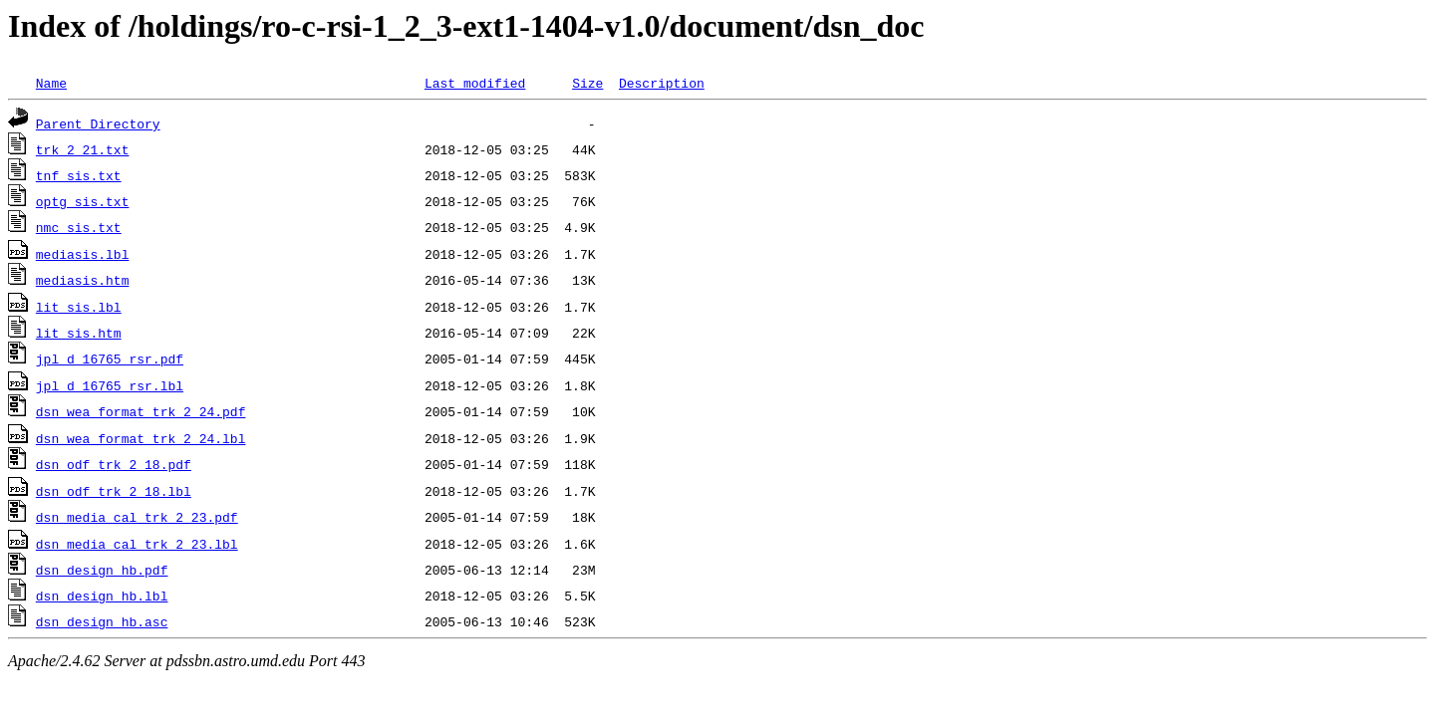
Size (587, 83)
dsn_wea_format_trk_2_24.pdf (141, 411)
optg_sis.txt (83, 201)
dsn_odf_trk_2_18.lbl (113, 491)
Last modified (475, 83)
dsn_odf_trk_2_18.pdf (113, 464)
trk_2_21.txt (83, 149)
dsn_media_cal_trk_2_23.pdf (137, 517)
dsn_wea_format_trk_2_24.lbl (141, 438)
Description (662, 83)
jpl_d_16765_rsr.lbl (109, 385)
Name (51, 83)
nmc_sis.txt (79, 227)
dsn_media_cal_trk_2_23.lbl (137, 544)
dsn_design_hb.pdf (102, 570)
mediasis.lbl (83, 254)
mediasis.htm (83, 280)
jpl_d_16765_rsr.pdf (109, 358)
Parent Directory (98, 123)
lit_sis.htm (79, 333)
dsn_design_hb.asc (102, 621)
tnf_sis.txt (79, 175)
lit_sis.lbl (79, 307)
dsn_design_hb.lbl (102, 595)
